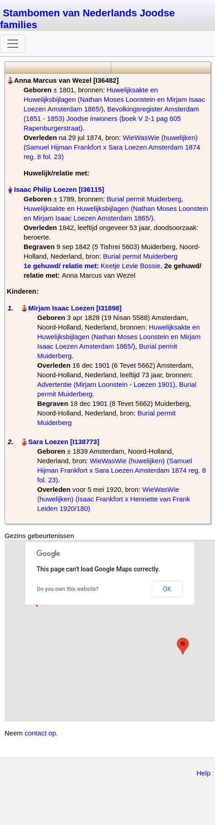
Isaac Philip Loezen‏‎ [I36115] (59, 189)
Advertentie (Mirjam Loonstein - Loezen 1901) (106, 384)
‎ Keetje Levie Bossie (92, 266)
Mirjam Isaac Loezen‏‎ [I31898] (75, 308)
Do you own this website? (68, 589)
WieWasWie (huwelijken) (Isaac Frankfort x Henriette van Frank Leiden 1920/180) (113, 498)
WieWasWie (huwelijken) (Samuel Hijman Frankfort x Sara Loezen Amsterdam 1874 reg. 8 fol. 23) (112, 147)
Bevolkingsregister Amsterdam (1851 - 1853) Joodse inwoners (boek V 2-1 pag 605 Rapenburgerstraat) (111, 118)
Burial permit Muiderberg (144, 199)
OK (167, 589)
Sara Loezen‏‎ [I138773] (63, 441)
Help (203, 773)
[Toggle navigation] (12, 44)
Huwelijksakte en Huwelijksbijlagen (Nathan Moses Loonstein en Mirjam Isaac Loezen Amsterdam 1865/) (114, 99)
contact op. (41, 733)
